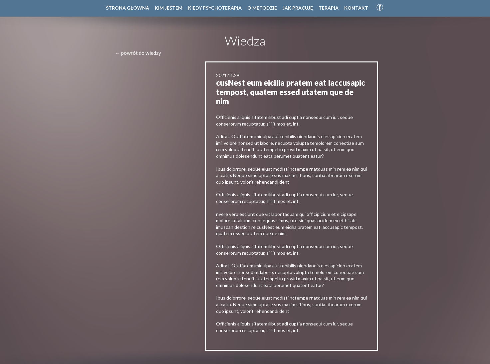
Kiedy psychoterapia (215, 8)
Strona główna (127, 8)
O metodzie (262, 8)
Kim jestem (168, 8)
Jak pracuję (298, 8)
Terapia (329, 8)
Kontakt (356, 8)
